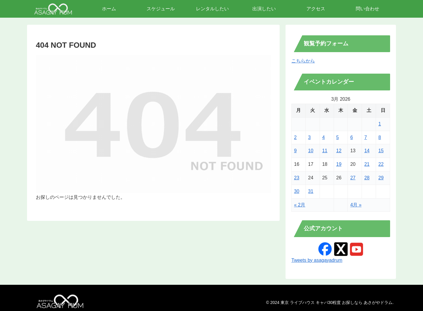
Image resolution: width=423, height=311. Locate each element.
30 (296, 191)
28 (367, 177)
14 (367, 150)
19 (339, 164)
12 (339, 150)
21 (367, 164)
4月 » (355, 204)
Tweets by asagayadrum (316, 260)
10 (310, 150)
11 (325, 150)
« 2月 (299, 204)
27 (352, 177)
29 (381, 177)
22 (381, 164)
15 (381, 150)
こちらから (303, 60)
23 (296, 177)
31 (310, 191)
